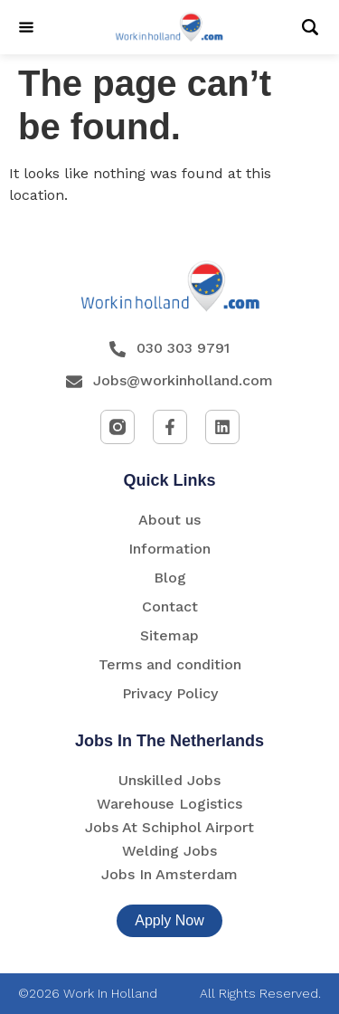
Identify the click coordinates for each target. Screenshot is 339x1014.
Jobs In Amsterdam (169, 874)
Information (169, 548)
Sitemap (169, 635)
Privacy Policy (170, 693)
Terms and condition (170, 664)
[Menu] (26, 27)
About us (169, 519)
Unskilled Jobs (169, 780)
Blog (170, 577)
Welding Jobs (169, 850)
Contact (170, 606)
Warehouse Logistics (169, 803)
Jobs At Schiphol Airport (169, 827)
